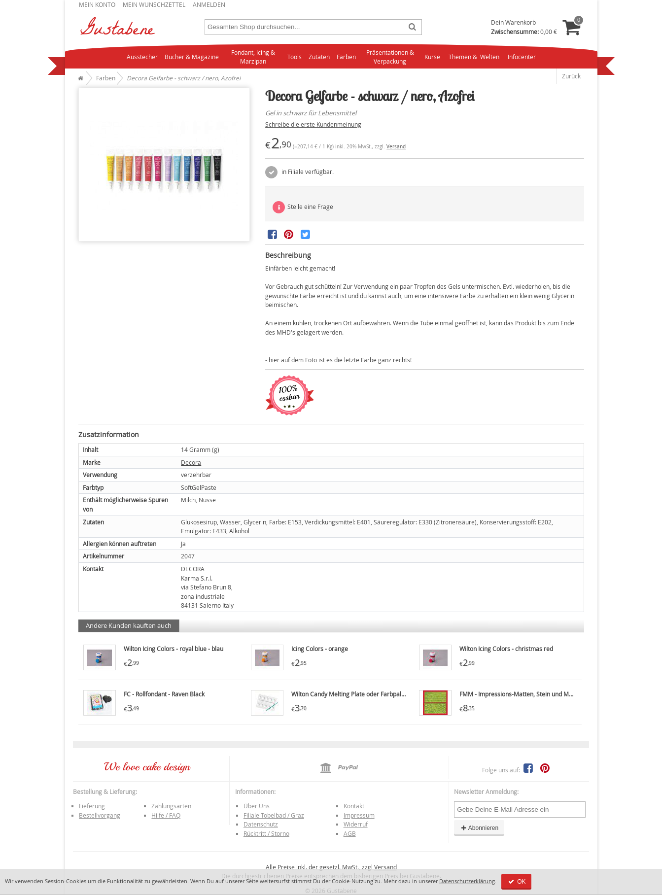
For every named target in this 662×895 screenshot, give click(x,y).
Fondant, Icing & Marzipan (253, 57)
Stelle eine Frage (303, 207)
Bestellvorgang (99, 815)
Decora (191, 462)
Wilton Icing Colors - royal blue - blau (173, 649)
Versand (396, 146)
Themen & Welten (474, 57)
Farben (346, 57)
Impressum (359, 815)
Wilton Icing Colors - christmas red (506, 649)
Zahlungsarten (171, 806)
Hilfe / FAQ (165, 815)
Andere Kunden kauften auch (129, 625)
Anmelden (209, 4)
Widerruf (356, 824)
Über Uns (257, 806)
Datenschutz (261, 824)
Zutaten (319, 57)
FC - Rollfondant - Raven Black (164, 694)
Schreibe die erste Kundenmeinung (313, 124)
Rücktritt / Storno (266, 833)
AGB (350, 833)
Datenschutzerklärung (467, 881)
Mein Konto (97, 4)
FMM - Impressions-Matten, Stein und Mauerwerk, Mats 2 (538, 694)
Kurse (432, 57)
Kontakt (354, 806)
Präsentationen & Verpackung (390, 57)
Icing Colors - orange (319, 649)
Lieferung (92, 806)
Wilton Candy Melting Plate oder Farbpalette (351, 694)
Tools (294, 57)
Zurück (571, 76)
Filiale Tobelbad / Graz (274, 815)
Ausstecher (142, 57)
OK (516, 881)
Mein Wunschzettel (154, 4)
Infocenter (522, 57)
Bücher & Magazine (192, 57)
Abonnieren (479, 828)
